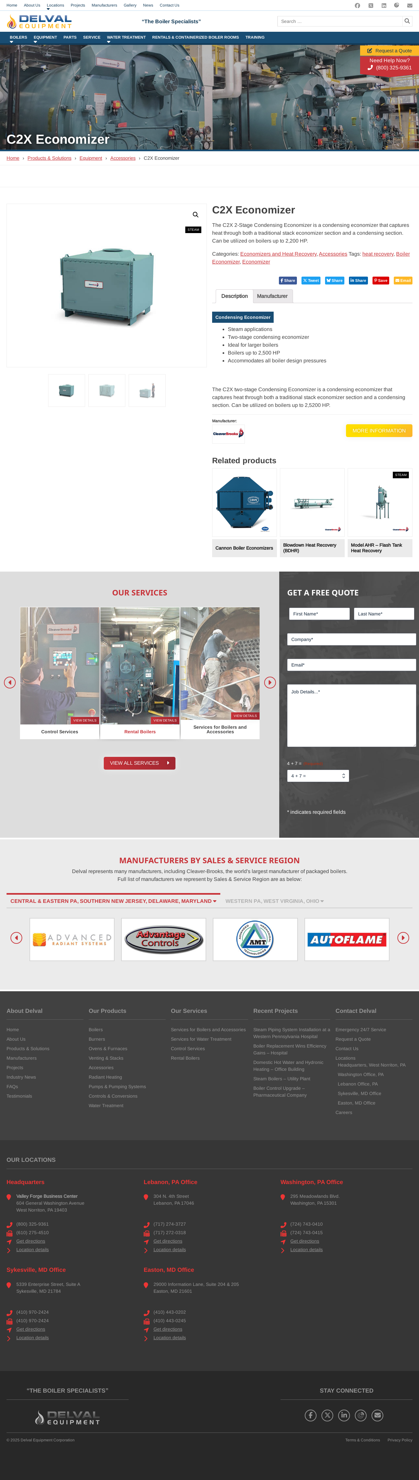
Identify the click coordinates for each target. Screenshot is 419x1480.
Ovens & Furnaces (108, 1048)
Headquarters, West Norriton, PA (372, 1065)
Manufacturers (22, 1058)
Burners (97, 1039)
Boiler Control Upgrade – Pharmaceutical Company (280, 1092)
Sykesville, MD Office (359, 1093)
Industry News (21, 1077)
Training (255, 37)
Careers (344, 1112)
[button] (196, 215)
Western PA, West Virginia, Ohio (275, 901)
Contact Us (347, 1048)
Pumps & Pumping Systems (117, 1086)
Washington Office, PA (361, 1074)
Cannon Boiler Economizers (244, 548)
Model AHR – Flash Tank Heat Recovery (376, 547)
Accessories (123, 158)
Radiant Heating (105, 1077)
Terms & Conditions (362, 1440)
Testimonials (19, 1096)
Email (403, 280)
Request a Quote (389, 50)
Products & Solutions (49, 158)
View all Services (139, 764)
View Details (85, 720)
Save (381, 280)
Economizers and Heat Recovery (278, 254)
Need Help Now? (390, 60)
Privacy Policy (400, 1440)
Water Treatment (126, 37)
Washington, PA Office (312, 1182)
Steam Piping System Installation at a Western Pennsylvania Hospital (291, 1033)
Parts (70, 37)
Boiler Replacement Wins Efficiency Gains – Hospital (289, 1049)
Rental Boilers (185, 1058)
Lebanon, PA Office (170, 1182)
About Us (16, 1039)
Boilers (18, 37)
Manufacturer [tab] (272, 296)
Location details (32, 1249)
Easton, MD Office (356, 1102)
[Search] (407, 21)
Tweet (311, 280)
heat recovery (377, 254)
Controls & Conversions (113, 1096)
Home (13, 158)
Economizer (256, 262)
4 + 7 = (305, 764)
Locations (345, 1058)
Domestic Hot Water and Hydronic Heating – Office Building (288, 1066)
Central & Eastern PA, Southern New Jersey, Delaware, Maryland (113, 901)
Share (288, 280)
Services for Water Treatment (201, 1039)
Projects (15, 1067)
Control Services (188, 1048)
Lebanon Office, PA (358, 1084)
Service (91, 37)
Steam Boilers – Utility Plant (281, 1078)
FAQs (12, 1086)
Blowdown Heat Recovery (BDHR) (309, 547)
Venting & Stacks (106, 1058)
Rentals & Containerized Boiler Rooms (195, 37)
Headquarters (26, 1182)
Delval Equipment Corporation (48, 1440)
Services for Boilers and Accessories (208, 1029)
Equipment (45, 37)
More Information (379, 430)
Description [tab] (234, 296)
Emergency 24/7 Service (361, 1029)
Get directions (30, 1241)
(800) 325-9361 (390, 67)
